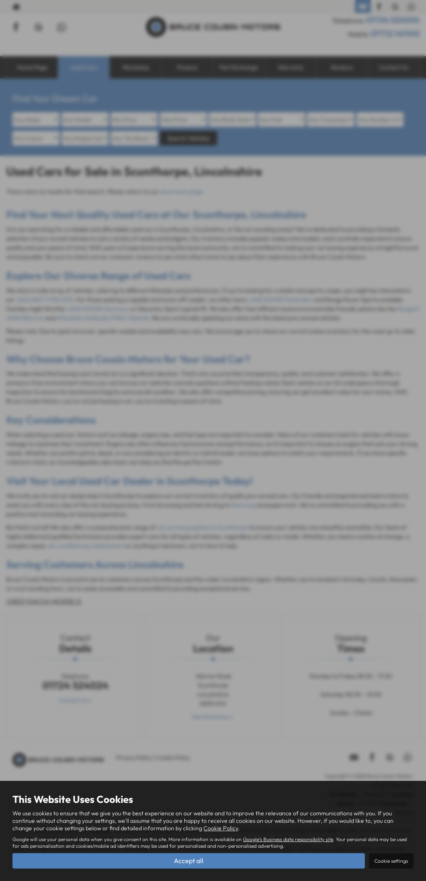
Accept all (188, 860)
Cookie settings (391, 861)
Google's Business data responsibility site (288, 839)
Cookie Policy (220, 828)
